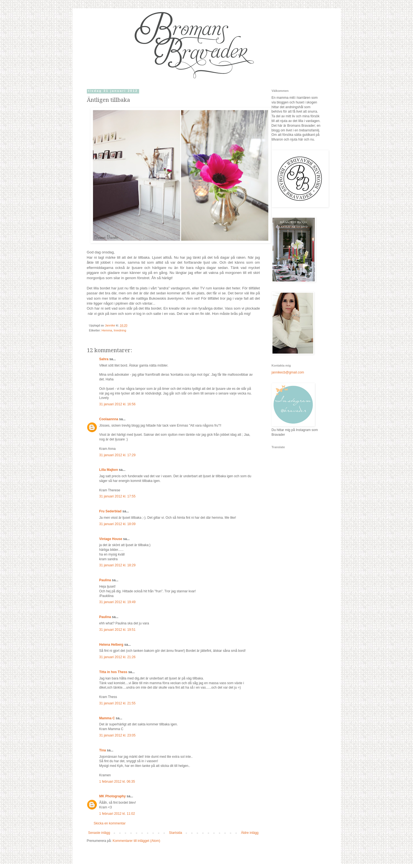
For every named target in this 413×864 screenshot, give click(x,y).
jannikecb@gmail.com (288, 372)
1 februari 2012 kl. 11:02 (117, 814)
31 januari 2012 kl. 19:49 (117, 602)
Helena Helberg (111, 645)
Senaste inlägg (99, 833)
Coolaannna (108, 419)
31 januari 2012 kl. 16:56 (117, 404)
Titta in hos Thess (113, 672)
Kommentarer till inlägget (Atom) (136, 841)
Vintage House (110, 539)
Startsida (175, 833)
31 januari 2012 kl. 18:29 (117, 565)
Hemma (107, 330)
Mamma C (107, 718)
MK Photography (112, 796)
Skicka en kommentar (110, 823)
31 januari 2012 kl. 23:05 (117, 735)
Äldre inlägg (249, 833)
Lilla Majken (108, 470)
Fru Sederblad (110, 511)
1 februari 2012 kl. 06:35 (117, 781)
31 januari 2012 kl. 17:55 (117, 496)
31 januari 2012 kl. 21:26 (117, 657)
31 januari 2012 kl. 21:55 (117, 703)
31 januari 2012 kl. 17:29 (117, 455)
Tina (102, 750)
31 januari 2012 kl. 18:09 (117, 524)
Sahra (103, 359)
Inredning (120, 330)
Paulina (105, 580)
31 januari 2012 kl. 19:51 (117, 630)
